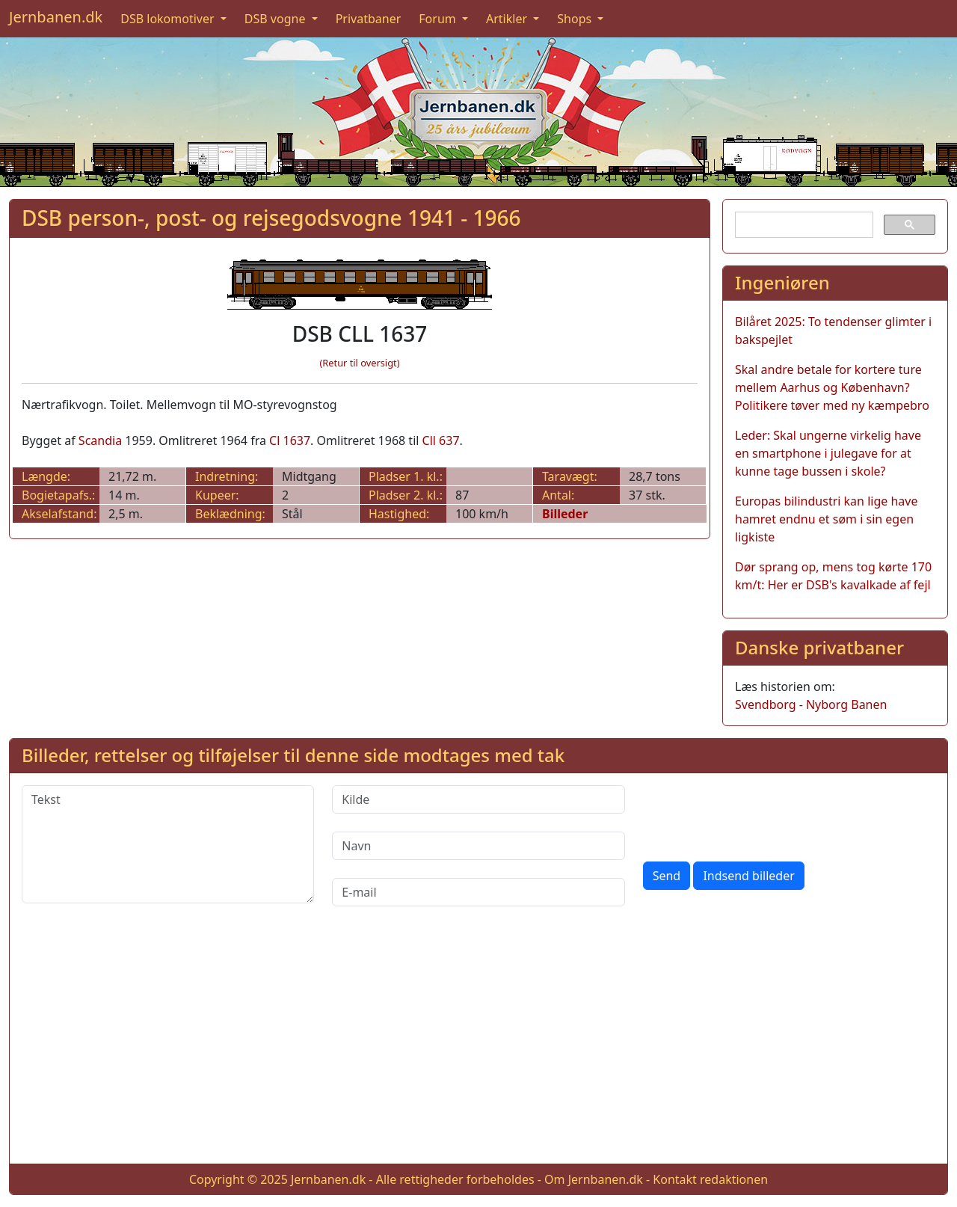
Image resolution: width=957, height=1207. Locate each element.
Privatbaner (368, 18)
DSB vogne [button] (276, 18)
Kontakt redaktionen (710, 1179)
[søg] (802, 225)
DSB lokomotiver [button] (169, 18)
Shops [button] (575, 18)
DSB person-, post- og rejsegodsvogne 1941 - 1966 (271, 217)
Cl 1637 (289, 440)
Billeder (565, 514)
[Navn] (478, 846)
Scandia (100, 440)
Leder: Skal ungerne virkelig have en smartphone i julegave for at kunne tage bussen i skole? (828, 453)
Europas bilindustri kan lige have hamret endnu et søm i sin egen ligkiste (826, 519)
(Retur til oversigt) (360, 362)
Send (667, 875)
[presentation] (756, 814)
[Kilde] (478, 799)
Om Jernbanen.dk (593, 1179)
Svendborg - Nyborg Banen (811, 704)
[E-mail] (478, 892)
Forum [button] (439, 18)
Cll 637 (441, 440)
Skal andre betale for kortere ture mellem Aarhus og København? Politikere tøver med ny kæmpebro (832, 387)
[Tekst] (168, 844)
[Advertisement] (478, 1047)
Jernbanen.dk (55, 17)
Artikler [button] (508, 18)
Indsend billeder (748, 875)
